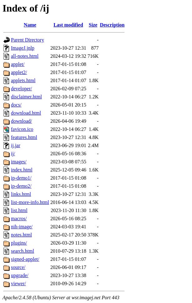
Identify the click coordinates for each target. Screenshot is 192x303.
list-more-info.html (30, 202)
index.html (21, 169)
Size (93, 24)
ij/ (13, 153)
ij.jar (15, 145)
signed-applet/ (25, 259)
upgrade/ (19, 275)
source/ (18, 267)
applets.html (23, 80)
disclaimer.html (26, 96)
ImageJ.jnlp (22, 48)
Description (112, 24)
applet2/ (19, 72)
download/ (21, 121)
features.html (24, 137)
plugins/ (19, 243)
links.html (21, 194)
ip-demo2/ (21, 186)
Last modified (68, 24)
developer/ (21, 88)
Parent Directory (27, 39)
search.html (22, 251)
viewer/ (18, 283)
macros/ (19, 218)
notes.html (21, 234)
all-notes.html (24, 56)
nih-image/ (21, 226)
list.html (19, 210)
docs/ (16, 104)
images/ (19, 161)
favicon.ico (22, 129)
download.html (26, 113)
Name (30, 24)
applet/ (18, 64)
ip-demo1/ (21, 178)
